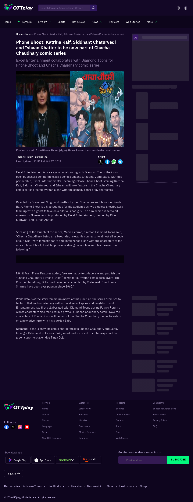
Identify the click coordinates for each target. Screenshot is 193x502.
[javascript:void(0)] (44, 21)
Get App (120, 420)
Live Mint (76, 486)
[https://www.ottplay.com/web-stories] (133, 21)
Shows (45, 420)
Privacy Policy (160, 420)
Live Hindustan (57, 486)
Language (47, 426)
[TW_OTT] (13, 427)
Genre (45, 432)
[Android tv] (67, 460)
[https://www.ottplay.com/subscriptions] (25, 21)
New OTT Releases (51, 437)
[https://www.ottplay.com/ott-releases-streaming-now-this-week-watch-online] (78, 21)
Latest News (85, 408)
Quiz (118, 432)
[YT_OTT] (27, 427)
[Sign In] (13, 473)
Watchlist (83, 402)
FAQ (155, 426)
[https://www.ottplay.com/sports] (61, 21)
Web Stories (122, 437)
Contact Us (158, 402)
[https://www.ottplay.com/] (7, 21)
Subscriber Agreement (164, 408)
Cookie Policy (123, 414)
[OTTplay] (18, 8)
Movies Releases (87, 432)
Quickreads (84, 426)
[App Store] (43, 460)
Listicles (83, 420)
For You (46, 402)
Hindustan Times (31, 486)
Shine (110, 486)
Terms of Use (159, 414)
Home (45, 408)
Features (83, 437)
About (119, 426)
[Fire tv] (90, 460)
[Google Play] (17, 460)
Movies (45, 414)
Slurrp (143, 486)
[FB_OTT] (6, 427)
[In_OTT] (20, 427)
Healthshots (126, 486)
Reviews (83, 414)
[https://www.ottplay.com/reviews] (114, 21)
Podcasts (120, 402)
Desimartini (94, 486)
